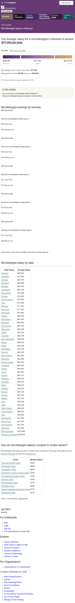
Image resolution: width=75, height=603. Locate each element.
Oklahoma (5, 428)
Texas (3, 372)
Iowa (3, 303)
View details (6, 11)
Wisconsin (5, 329)
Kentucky (5, 382)
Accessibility (9, 591)
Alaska (4, 332)
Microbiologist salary (9, 483)
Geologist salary (7, 486)
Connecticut (6, 326)
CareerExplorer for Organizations (17, 567)
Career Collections (11, 542)
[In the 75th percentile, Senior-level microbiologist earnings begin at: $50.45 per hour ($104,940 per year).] (37, 151)
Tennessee (5, 290)
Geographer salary (8, 470)
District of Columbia (9, 435)
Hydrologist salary (8, 466)
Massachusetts (7, 431)
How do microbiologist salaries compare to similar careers (22, 96)
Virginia (4, 375)
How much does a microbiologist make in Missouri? (20, 93)
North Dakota (6, 356)
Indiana (4, 398)
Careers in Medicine (12, 551)
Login (6, 526)
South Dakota (6, 412)
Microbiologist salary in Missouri (17, 28)
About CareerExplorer (13, 577)
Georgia (4, 280)
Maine (3, 385)
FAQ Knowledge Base (13, 582)
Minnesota (5, 313)
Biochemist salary (8, 493)
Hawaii (4, 342)
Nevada (4, 296)
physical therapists (8, 454)
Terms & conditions (11, 585)
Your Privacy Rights (12, 597)
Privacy (7, 588)
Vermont (4, 352)
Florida (4, 369)
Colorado (5, 336)
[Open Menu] (30, 2)
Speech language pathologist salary (15, 489)
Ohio (3, 415)
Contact (7, 579)
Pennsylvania (6, 425)
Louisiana (5, 365)
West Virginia (6, 408)
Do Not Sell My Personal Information (18, 594)
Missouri (4, 306)
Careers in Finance (11, 548)
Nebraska (5, 359)
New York (5, 309)
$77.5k (37, 61)
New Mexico (6, 418)
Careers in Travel (11, 556)
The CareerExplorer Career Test (17, 531)
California (5, 277)
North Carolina (7, 300)
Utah (3, 402)
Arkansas (5, 379)
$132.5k (68, 61)
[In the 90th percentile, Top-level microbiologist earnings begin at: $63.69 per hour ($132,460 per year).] (37, 123)
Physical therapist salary (11, 463)
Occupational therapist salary (13, 476)
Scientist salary (7, 479)
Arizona (4, 395)
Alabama (4, 389)
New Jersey (6, 293)
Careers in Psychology (13, 554)
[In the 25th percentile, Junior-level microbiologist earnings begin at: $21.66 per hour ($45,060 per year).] (37, 206)
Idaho (3, 405)
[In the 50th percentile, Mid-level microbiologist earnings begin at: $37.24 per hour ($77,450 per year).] (37, 178)
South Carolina (7, 362)
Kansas (4, 392)
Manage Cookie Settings (14, 600)
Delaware (5, 323)
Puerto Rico (6, 421)
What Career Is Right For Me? (16, 545)
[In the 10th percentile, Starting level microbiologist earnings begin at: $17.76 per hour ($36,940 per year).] (37, 234)
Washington (6, 319)
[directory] (37, 93)
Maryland (5, 283)
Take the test (66, 3)
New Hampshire (7, 339)
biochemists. (31, 454)
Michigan (5, 286)
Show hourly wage (17, 50)
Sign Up (7, 529)
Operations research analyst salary (15, 473)
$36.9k (6, 61)
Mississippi (5, 349)
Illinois (3, 346)
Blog (6, 523)
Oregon (4, 316)
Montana (4, 273)
